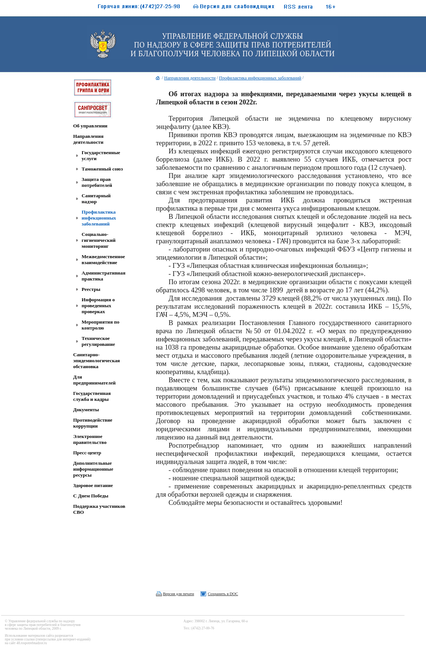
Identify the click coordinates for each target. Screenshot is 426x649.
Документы (86, 409)
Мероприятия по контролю (101, 325)
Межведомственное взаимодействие (103, 259)
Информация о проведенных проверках (98, 305)
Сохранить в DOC (223, 594)
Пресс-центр (87, 452)
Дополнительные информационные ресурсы (93, 469)
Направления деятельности (88, 139)
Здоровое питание (93, 485)
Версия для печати (178, 594)
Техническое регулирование (98, 341)
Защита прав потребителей (97, 182)
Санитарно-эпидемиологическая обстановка (96, 360)
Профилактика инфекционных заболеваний (99, 218)
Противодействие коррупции (92, 423)
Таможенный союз (102, 169)
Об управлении (90, 126)
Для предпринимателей (94, 380)
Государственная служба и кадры (92, 396)
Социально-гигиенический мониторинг (99, 240)
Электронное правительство (90, 439)
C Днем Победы (90, 496)
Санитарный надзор (96, 198)
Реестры (91, 289)
